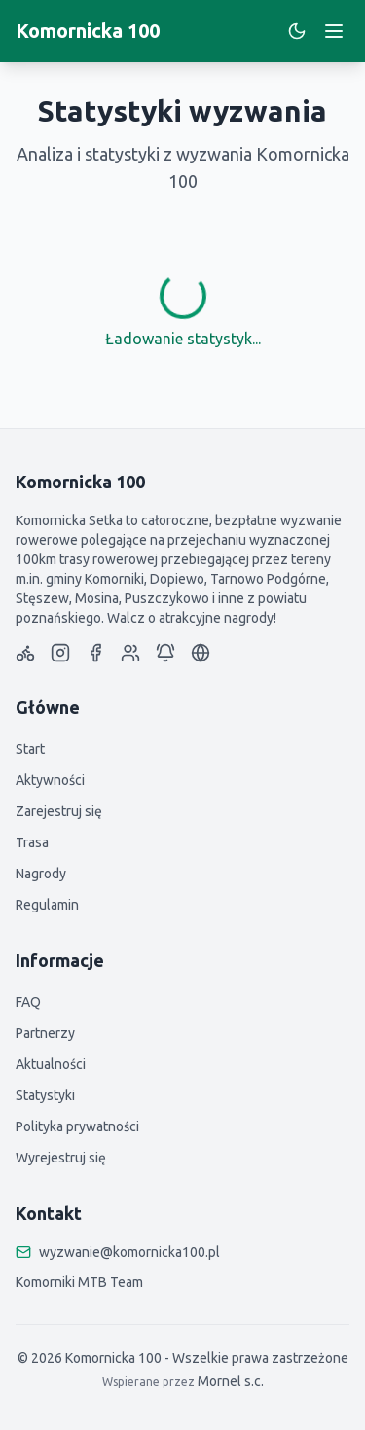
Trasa (32, 842)
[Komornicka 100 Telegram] (165, 652)
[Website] (200, 652)
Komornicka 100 (88, 30)
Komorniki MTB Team (79, 1282)
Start (30, 749)
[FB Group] (130, 652)
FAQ (28, 1002)
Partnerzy (45, 1033)
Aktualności (51, 1064)
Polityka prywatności (77, 1126)
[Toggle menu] (333, 31)
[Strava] (25, 652)
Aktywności (50, 780)
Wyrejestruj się (61, 1157)
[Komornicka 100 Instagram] (60, 652)
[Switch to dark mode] (296, 31)
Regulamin (47, 904)
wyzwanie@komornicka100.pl (129, 1252)
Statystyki (45, 1095)
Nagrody (41, 873)
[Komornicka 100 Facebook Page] (95, 652)
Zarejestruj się (59, 811)
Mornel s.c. (231, 1381)
